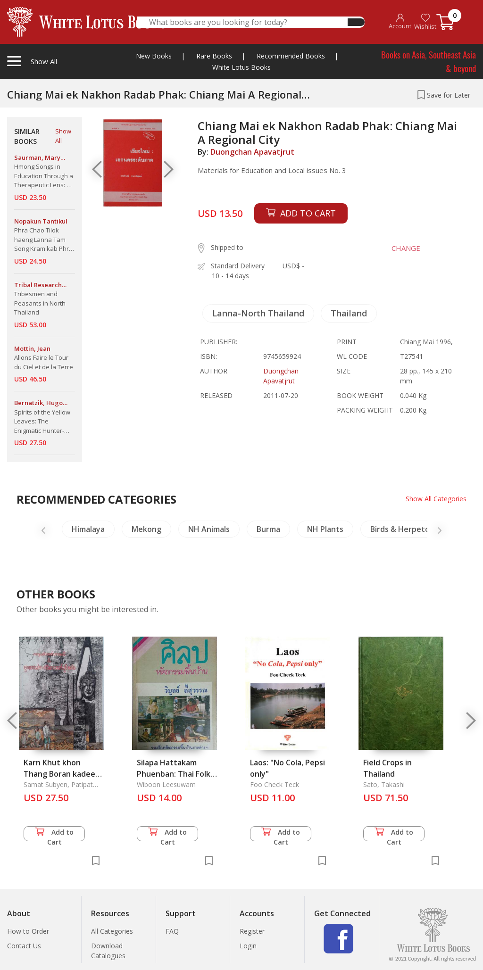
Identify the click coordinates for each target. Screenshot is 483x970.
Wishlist (425, 22)
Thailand (349, 313)
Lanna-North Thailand (258, 313)
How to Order (28, 931)
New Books (154, 55)
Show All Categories (436, 498)
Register (252, 931)
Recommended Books (291, 55)
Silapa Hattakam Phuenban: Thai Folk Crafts (173, 773)
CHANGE (405, 248)
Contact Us (24, 945)
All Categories (112, 931)
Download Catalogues (108, 950)
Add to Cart (54, 834)
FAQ (172, 931)
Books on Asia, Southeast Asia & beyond (428, 61)
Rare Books (214, 55)
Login (248, 945)
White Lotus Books (241, 67)
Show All (63, 136)
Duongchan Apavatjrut (252, 152)
